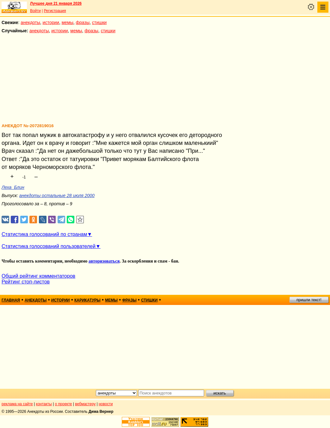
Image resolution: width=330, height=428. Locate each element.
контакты (44, 404)
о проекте (63, 404)
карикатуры (87, 300)
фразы (83, 22)
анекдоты (30, 22)
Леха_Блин (13, 187)
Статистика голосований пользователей (49, 246)
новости (106, 404)
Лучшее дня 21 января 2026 (56, 3)
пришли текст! (308, 300)
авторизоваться (104, 261)
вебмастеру (85, 404)
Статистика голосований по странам (44, 234)
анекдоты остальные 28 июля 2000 (57, 195)
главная (11, 300)
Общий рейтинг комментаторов (38, 276)
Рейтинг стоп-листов (26, 281)
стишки (99, 22)
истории (51, 22)
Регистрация (55, 11)
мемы (67, 22)
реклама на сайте (17, 404)
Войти (35, 11)
